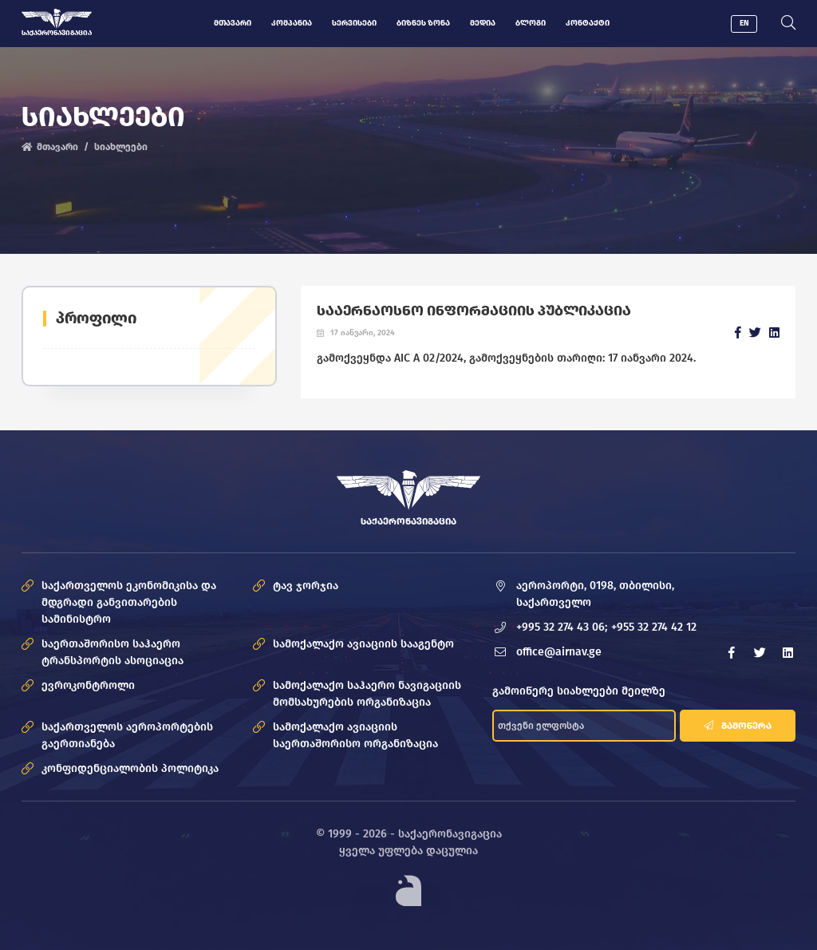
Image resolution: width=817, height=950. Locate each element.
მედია (482, 23)
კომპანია (291, 23)
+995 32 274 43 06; (561, 627)
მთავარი (232, 23)
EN (744, 23)
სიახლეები (121, 146)
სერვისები (354, 23)
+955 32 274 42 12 (654, 627)
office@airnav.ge (559, 652)
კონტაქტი (588, 23)
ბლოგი (530, 23)
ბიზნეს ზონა (423, 23)
